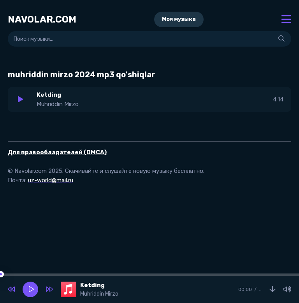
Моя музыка (179, 19)
